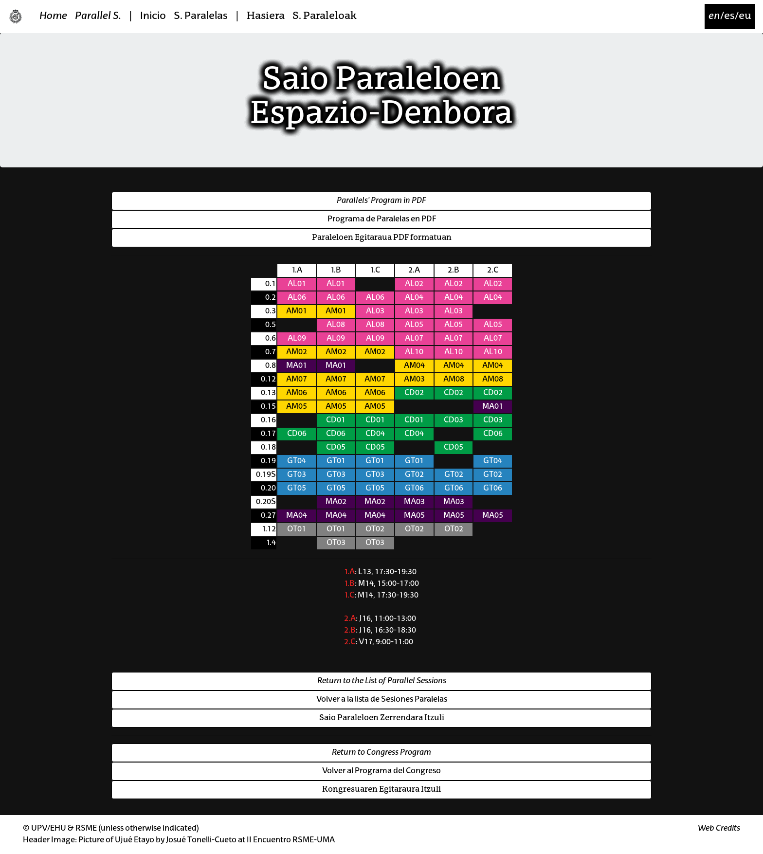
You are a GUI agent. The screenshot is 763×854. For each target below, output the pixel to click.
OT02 (374, 529)
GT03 (296, 475)
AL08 (336, 325)
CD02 (414, 393)
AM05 (296, 407)
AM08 (453, 379)
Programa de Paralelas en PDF (381, 219)
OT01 (296, 529)
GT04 (296, 461)
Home (53, 16)
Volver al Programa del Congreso (381, 771)
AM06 (296, 393)
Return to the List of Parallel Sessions (381, 681)
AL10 (414, 352)
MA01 (296, 366)
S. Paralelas (201, 16)
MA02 (336, 502)
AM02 (296, 352)
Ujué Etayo (134, 840)
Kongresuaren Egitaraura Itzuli (381, 790)
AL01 (297, 284)
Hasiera (266, 16)
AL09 (297, 339)
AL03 (375, 311)
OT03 (336, 543)
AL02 (414, 284)
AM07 (296, 379)
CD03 (453, 420)
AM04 (414, 366)
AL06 (297, 298)
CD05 (335, 448)
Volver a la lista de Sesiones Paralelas (381, 700)
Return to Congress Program (381, 753)
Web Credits (719, 829)
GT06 (414, 488)
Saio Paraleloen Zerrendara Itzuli (381, 718)
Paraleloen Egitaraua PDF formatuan (382, 238)
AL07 (414, 339)
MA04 (296, 516)
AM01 (296, 311)
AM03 (414, 379)
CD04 (375, 434)
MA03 (414, 502)
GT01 (336, 461)
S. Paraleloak (324, 16)
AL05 (414, 325)
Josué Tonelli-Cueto (201, 840)
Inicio (153, 16)
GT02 (414, 475)
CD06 (297, 434)
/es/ (729, 16)
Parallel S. (98, 16)
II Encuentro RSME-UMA (291, 840)
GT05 (296, 488)
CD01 (335, 420)
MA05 (414, 516)
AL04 (414, 298)
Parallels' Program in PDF (381, 201)
